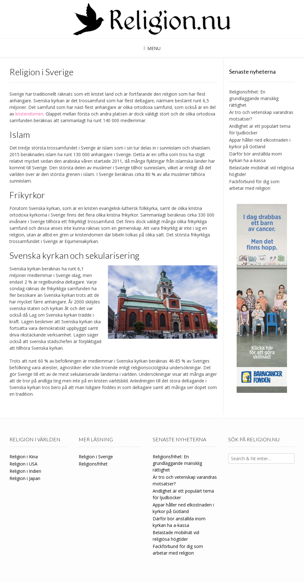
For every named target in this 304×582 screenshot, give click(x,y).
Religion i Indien (25, 471)
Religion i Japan (24, 478)
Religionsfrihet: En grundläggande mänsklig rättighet (254, 98)
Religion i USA (23, 464)
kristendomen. (29, 114)
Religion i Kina (23, 457)
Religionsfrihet (93, 464)
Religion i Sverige (96, 457)
